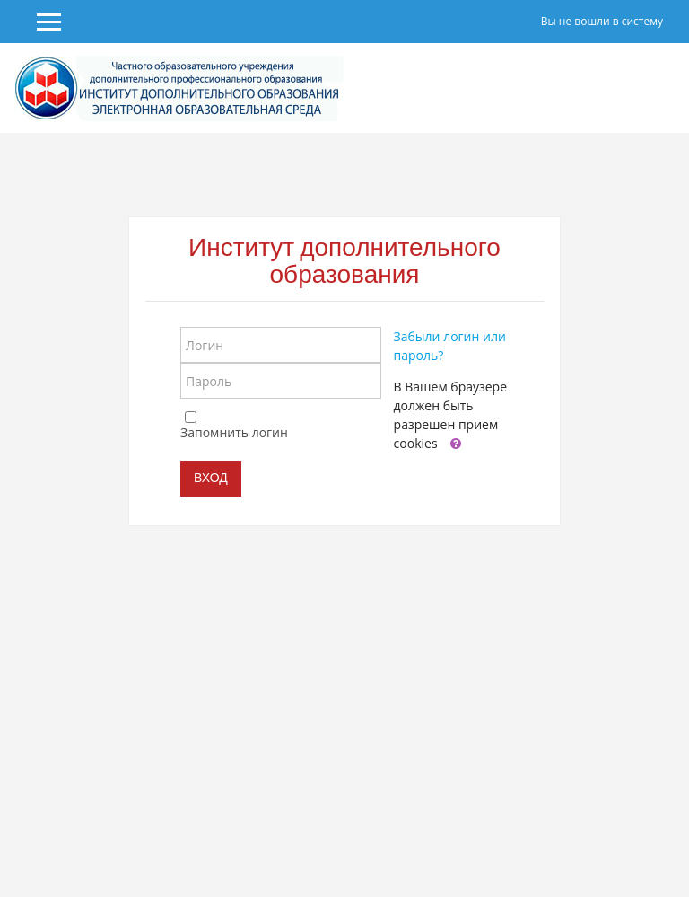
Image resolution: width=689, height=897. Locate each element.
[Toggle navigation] (663, 88)
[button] (455, 444)
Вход (211, 478)
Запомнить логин (234, 432)
